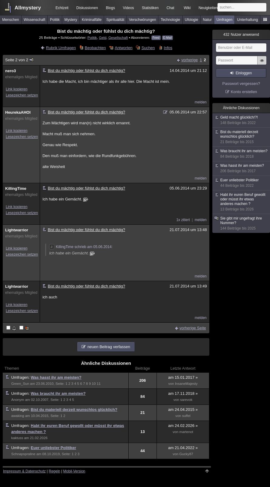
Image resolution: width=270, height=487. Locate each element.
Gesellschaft (118, 37)
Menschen (10, 20)
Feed (156, 37)
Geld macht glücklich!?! (241, 120)
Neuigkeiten (208, 8)
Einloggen (244, 73)
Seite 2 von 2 (19, 60)
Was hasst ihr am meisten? (56, 377)
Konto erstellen (244, 91)
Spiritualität (115, 20)
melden (201, 102)
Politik (55, 20)
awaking (17, 416)
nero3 (10, 71)
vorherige (189, 60)
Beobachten (95, 47)
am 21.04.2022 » (183, 447)
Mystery (70, 20)
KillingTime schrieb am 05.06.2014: (81, 247)
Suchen (148, 47)
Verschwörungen (142, 20)
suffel (186, 416)
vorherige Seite (193, 328)
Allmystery (28, 8)
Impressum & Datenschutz (24, 471)
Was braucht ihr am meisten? (58, 393)
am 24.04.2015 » (183, 409)
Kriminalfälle (92, 20)
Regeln (54, 471)
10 (94, 383)
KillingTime (15, 188)
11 (99, 383)
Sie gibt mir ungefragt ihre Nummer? (241, 223)
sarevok (186, 399)
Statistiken (150, 8)
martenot (186, 432)
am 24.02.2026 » (183, 425)
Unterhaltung (247, 20)
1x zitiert (183, 220)
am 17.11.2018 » (183, 393)
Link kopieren (16, 89)
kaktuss (17, 438)
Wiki (187, 8)
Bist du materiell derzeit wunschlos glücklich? (74, 409)
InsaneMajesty (186, 383)
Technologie (170, 20)
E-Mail (167, 37)
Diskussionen (87, 8)
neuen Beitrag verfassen (108, 346)
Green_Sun (20, 383)
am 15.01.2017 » (183, 377)
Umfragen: (21, 377)
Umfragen (225, 20)
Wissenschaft (34, 20)
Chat (170, 8)
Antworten (124, 47)
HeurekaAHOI (18, 112)
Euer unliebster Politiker (53, 447)
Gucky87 (186, 454)
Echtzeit (62, 8)
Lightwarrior (16, 230)
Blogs (110, 8)
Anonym (17, 399)
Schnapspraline (23, 454)
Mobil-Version (74, 471)
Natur (207, 20)
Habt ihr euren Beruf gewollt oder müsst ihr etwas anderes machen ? (241, 202)
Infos (168, 47)
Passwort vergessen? (241, 83)
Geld (102, 37)
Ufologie (191, 20)
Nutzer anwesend (241, 34)
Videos (128, 8)
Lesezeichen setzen (22, 95)
